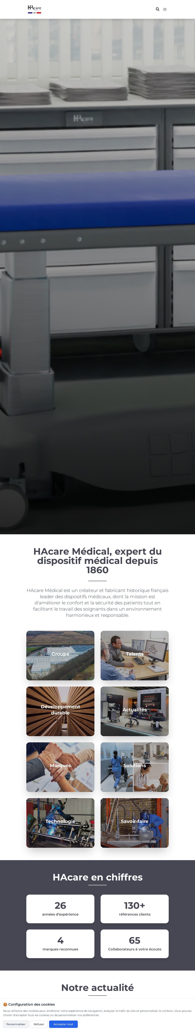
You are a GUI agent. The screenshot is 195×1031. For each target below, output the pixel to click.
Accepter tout (63, 1024)
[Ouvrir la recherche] (157, 9)
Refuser (39, 1024)
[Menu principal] (165, 9)
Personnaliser (16, 1024)
